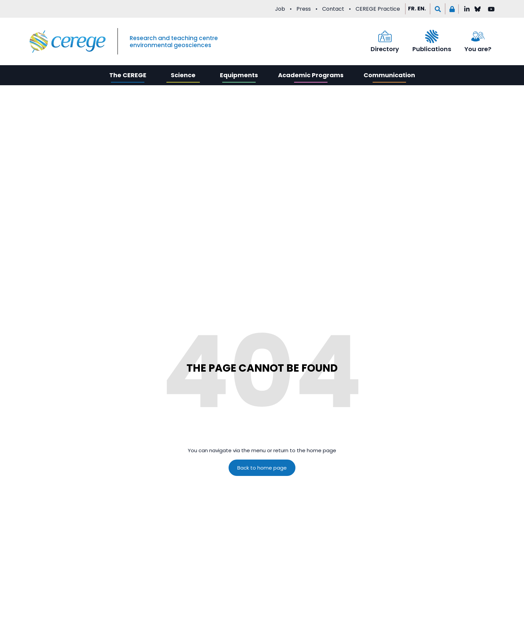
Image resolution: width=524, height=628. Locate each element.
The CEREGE (127, 75)
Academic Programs (311, 75)
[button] (437, 8)
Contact (333, 9)
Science (183, 75)
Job (280, 9)
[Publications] (431, 36)
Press (303, 9)
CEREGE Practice (378, 9)
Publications (431, 49)
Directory (385, 49)
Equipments (239, 75)
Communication (389, 75)
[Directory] (385, 36)
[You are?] (478, 36)
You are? (478, 49)
